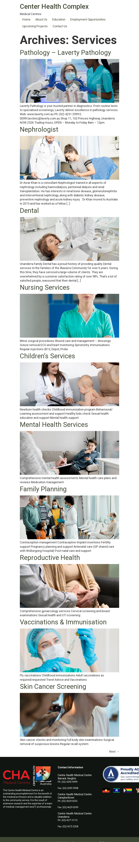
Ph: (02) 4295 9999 (67, 782)
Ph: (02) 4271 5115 (67, 820)
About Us (41, 19)
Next (114, 751)
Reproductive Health (50, 558)
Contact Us (60, 26)
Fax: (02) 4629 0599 (68, 807)
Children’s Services (47, 356)
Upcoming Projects (35, 26)
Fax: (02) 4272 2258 (68, 826)
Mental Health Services (54, 425)
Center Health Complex (54, 6)
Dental (29, 211)
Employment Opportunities (88, 19)
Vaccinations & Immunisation (63, 622)
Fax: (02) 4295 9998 (68, 788)
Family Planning (43, 489)
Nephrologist (39, 129)
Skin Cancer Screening (53, 686)
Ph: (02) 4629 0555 (67, 801)
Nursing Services (45, 287)
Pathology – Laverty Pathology (65, 53)
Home (26, 19)
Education (58, 19)
